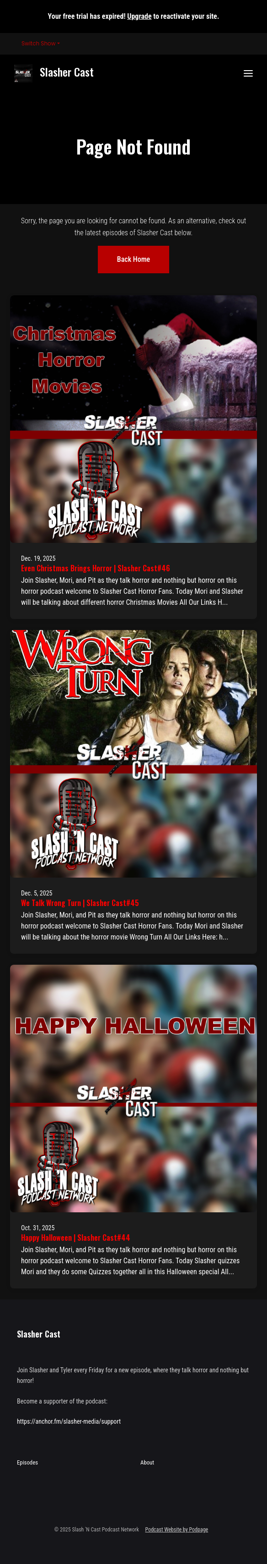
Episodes (27, 1462)
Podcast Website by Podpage (176, 1529)
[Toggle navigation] (248, 73)
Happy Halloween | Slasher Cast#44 (75, 1237)
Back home (133, 259)
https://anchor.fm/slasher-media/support (69, 1421)
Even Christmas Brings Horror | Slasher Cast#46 (95, 568)
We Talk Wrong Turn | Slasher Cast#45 (80, 902)
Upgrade (139, 16)
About (147, 1462)
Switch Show (38, 43)
